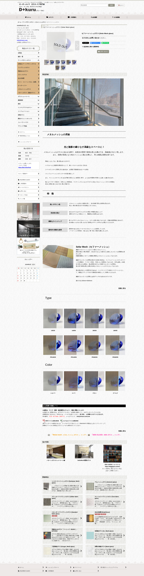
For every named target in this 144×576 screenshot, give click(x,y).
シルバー (53, 382)
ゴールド (115, 382)
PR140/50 (73, 346)
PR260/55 (115, 346)
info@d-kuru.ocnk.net (83, 416)
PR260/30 (94, 346)
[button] (116, 17)
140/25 (53, 320)
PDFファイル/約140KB (51, 421)
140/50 (73, 320)
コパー (73, 382)
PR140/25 (53, 346)
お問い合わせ (94, 38)
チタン (94, 382)
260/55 (115, 320)
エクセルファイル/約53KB (69, 421)
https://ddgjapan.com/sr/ (112, 466)
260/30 (94, 320)
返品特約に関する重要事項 (90, 46)
